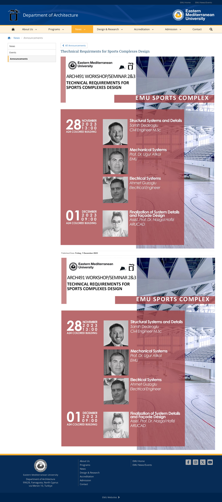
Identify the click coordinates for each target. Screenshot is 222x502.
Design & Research (108, 29)
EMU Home (185, 2)
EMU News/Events (203, 2)
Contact (197, 29)
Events (12, 52)
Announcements (19, 58)
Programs (54, 29)
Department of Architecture (50, 15)
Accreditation (142, 29)
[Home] (9, 38)
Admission (171, 29)
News (78, 29)
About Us (27, 29)
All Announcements (74, 45)
